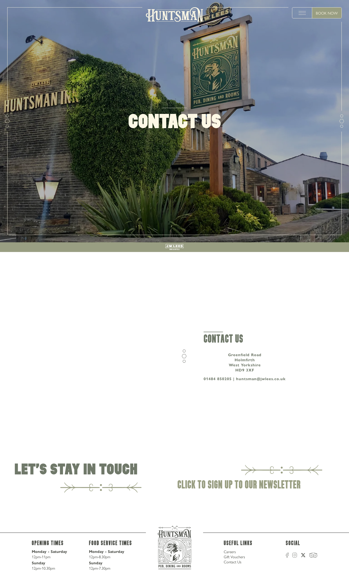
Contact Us (232, 561)
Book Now (327, 13)
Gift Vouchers (234, 556)
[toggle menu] (302, 13)
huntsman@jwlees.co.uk (261, 379)
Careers (230, 551)
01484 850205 (218, 379)
